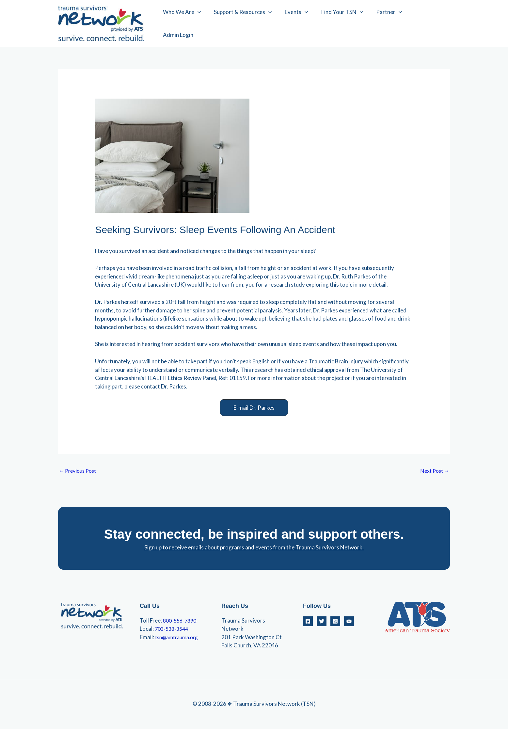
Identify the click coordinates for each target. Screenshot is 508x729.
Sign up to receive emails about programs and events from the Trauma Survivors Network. (254, 548)
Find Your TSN (345, 23)
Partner (390, 23)
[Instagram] (335, 622)
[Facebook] (308, 622)
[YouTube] (349, 622)
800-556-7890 (181, 621)
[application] (206, 23)
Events (301, 23)
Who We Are (191, 23)
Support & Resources (249, 23)
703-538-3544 (173, 629)
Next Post (433, 471)
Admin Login (429, 23)
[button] (254, 407)
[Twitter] (321, 622)
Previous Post (79, 471)
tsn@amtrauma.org (179, 638)
